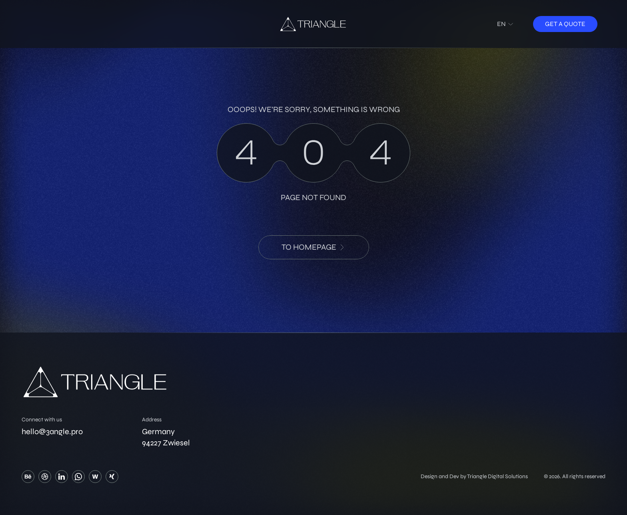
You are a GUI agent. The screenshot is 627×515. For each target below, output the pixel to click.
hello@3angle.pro (52, 432)
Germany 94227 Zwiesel (166, 437)
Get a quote (565, 24)
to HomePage (314, 247)
